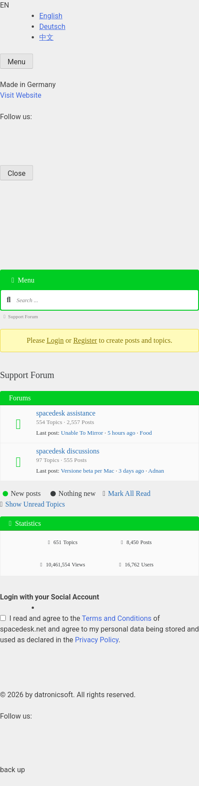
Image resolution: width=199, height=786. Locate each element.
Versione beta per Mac (87, 470)
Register (85, 340)
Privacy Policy (97, 640)
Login (55, 340)
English (50, 16)
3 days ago (131, 470)
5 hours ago (121, 432)
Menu (16, 62)
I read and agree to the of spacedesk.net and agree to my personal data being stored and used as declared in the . (99, 629)
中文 (46, 37)
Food (146, 432)
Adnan (156, 470)
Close (16, 173)
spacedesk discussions (68, 451)
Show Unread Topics (35, 504)
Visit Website (20, 95)
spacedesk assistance (65, 413)
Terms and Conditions (117, 618)
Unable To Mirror (82, 432)
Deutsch (52, 26)
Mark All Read (129, 493)
